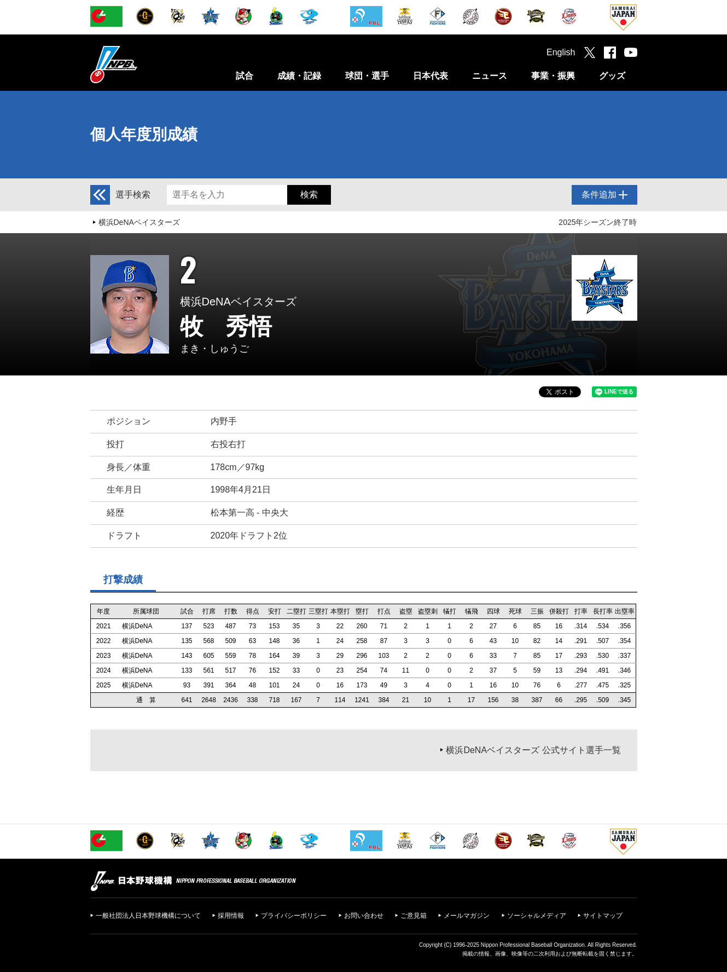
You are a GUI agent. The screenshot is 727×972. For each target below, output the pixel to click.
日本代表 (430, 75)
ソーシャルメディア (536, 915)
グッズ (612, 75)
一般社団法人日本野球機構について (148, 915)
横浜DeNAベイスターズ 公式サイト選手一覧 (533, 750)
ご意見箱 (413, 915)
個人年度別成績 (143, 134)
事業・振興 (553, 75)
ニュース (489, 75)
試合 (244, 75)
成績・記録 (299, 75)
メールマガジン (467, 915)
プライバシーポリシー (294, 915)
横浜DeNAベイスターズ (139, 222)
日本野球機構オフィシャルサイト (141, 64)
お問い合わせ (363, 915)
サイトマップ (603, 915)
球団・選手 (367, 75)
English (560, 52)
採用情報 (231, 915)
